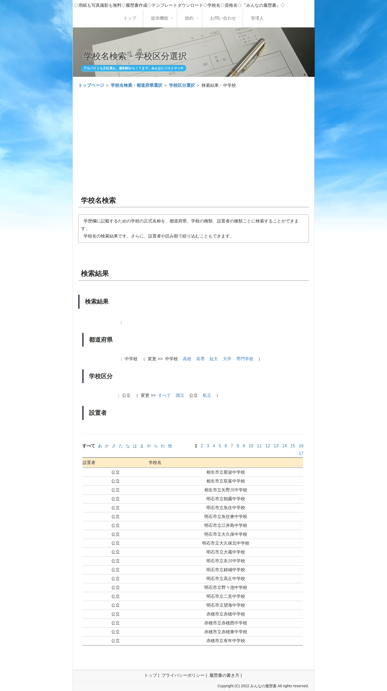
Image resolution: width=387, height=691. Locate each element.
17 (301, 453)
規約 (189, 18)
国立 (180, 395)
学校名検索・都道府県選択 (136, 85)
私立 (207, 395)
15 (292, 446)
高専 (200, 359)
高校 (187, 359)
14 (284, 446)
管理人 (257, 18)
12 (267, 446)
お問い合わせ (223, 18)
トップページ (91, 85)
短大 (213, 359)
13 (276, 446)
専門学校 (244, 359)
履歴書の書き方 (224, 675)
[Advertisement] (193, 132)
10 (251, 446)
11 (259, 446)
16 (301, 446)
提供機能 (159, 18)
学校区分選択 (182, 85)
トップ (129, 18)
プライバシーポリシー (183, 675)
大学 (227, 359)
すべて (164, 395)
